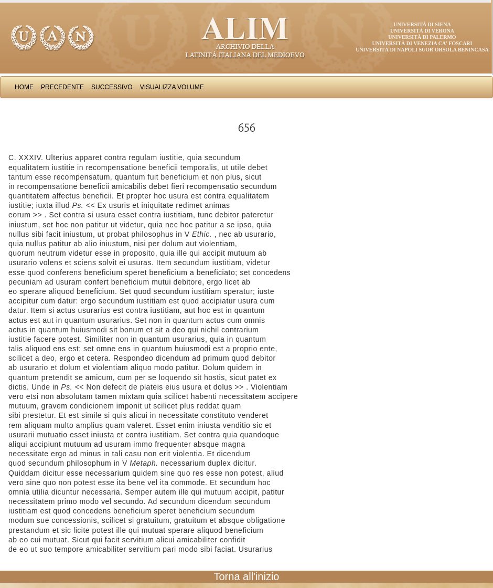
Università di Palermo (422, 37)
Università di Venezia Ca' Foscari (422, 43)
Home (24, 87)
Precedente (62, 87)
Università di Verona (422, 31)
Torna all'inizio (247, 576)
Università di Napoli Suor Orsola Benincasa (422, 49)
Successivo (112, 87)
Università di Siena (422, 24)
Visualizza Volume (172, 87)
